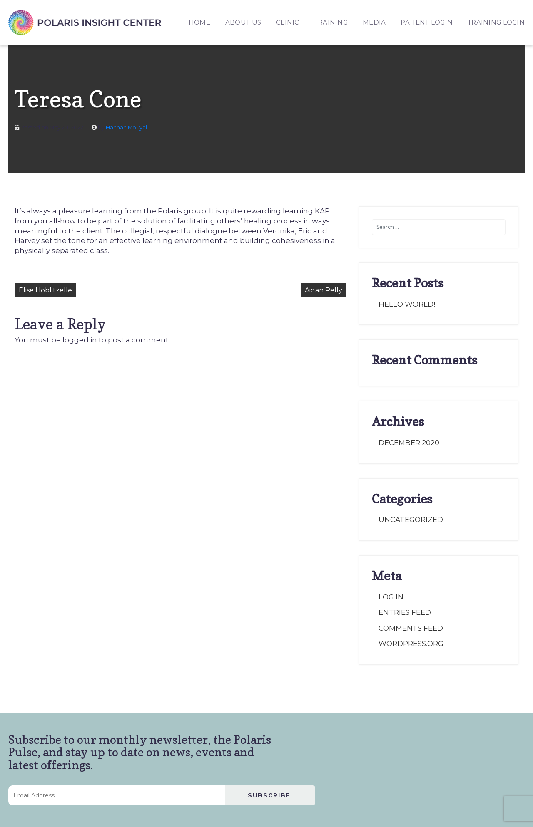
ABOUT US (243, 22)
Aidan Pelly (323, 290)
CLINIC (287, 22)
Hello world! (407, 304)
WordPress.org (411, 643)
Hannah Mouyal (126, 127)
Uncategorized (411, 519)
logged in (79, 340)
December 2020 (409, 442)
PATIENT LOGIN (427, 22)
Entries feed (405, 612)
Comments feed (411, 628)
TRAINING (331, 22)
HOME (199, 22)
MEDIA (374, 22)
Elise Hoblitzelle (45, 290)
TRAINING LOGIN (496, 22)
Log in (391, 597)
